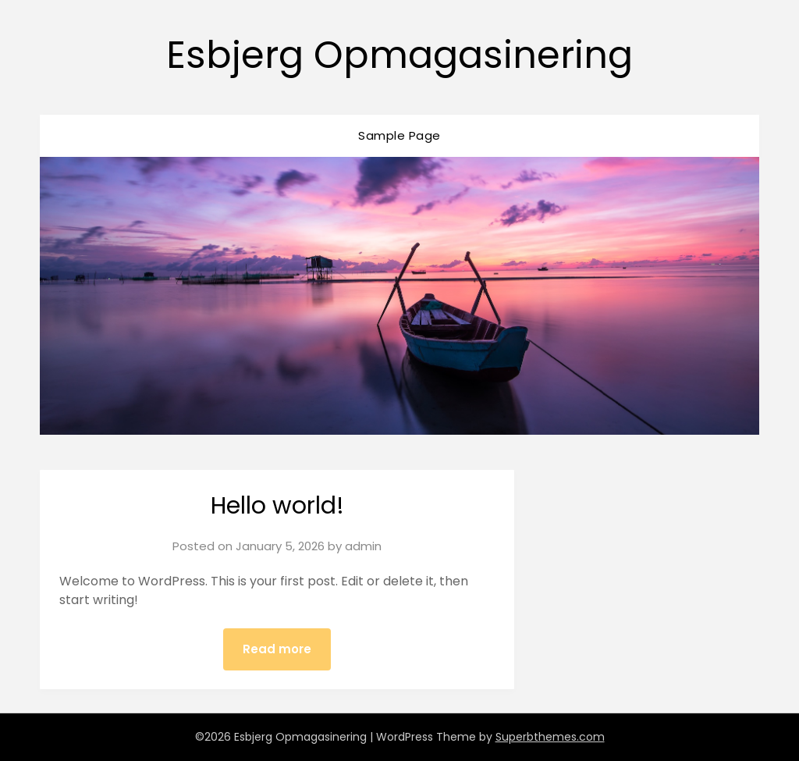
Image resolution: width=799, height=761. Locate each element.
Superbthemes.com (550, 737)
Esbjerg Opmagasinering (399, 55)
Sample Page (399, 135)
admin (363, 546)
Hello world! (277, 505)
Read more (277, 649)
